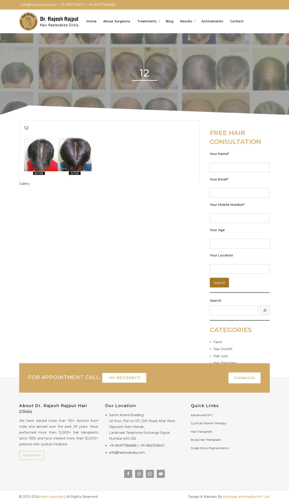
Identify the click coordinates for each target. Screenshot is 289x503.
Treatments (147, 21)
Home (91, 21)
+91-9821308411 (124, 378)
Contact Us (244, 378)
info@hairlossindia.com (127, 453)
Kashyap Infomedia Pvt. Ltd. (246, 497)
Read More (32, 455)
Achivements (212, 21)
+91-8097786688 (123, 446)
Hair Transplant (225, 363)
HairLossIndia (51, 497)
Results (186, 21)
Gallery (24, 184)
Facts (217, 342)
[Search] (265, 310)
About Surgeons (116, 21)
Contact (237, 21)
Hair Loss (220, 356)
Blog (169, 21)
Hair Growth (222, 349)
